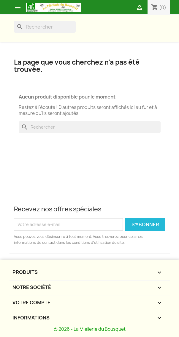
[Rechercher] (45, 27)
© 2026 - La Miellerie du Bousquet (90, 329)
